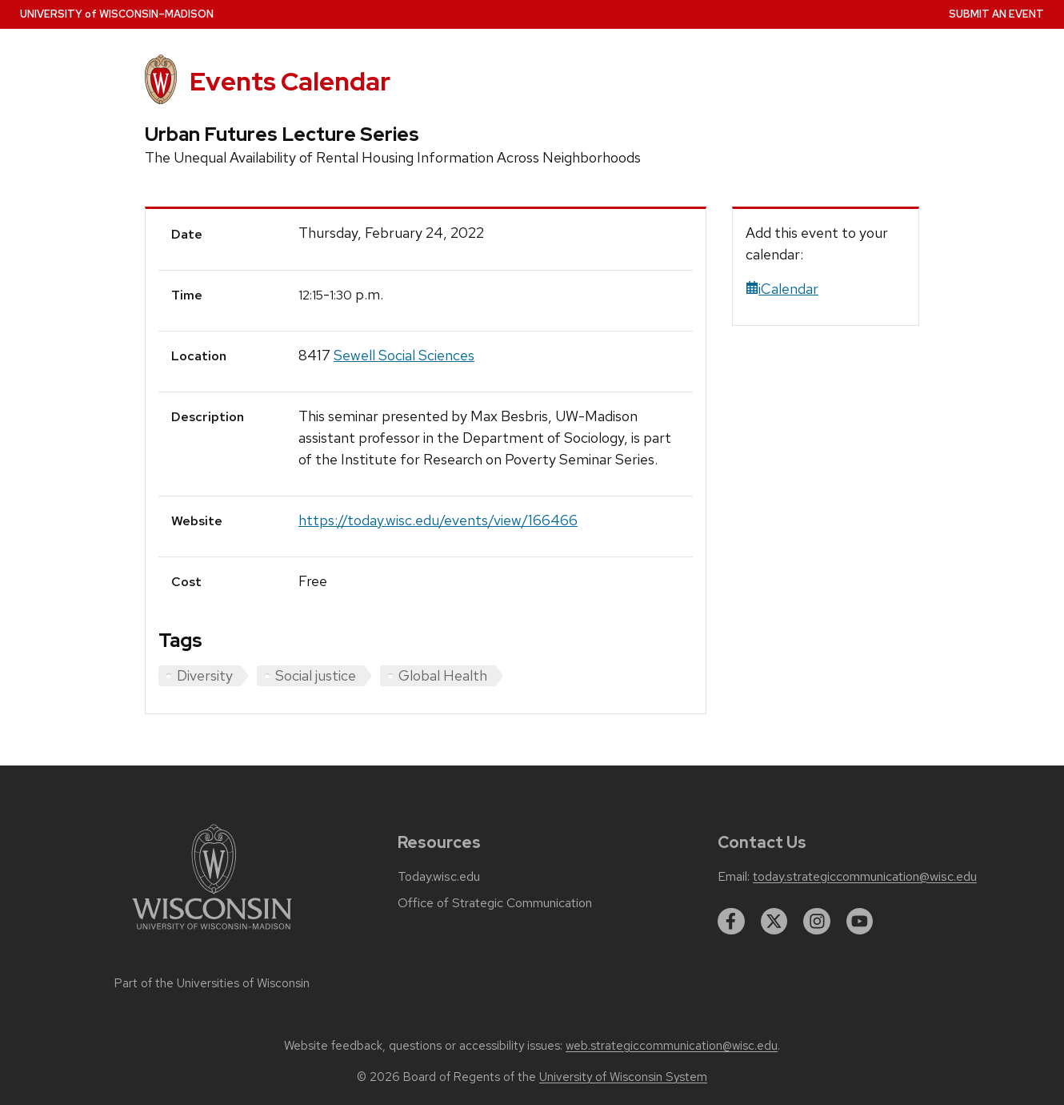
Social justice (315, 675)
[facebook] (731, 921)
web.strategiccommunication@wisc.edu (672, 1046)
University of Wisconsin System (623, 1077)
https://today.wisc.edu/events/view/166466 (438, 520)
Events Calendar (290, 81)
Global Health (442, 675)
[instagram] (816, 921)
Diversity (205, 675)
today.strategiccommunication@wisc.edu (865, 877)
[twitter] (774, 921)
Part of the (212, 983)
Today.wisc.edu (439, 877)
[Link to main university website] (212, 932)
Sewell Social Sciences (404, 355)
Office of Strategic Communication (495, 903)
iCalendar (782, 288)
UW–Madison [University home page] (117, 14)
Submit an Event (996, 14)
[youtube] (860, 921)
